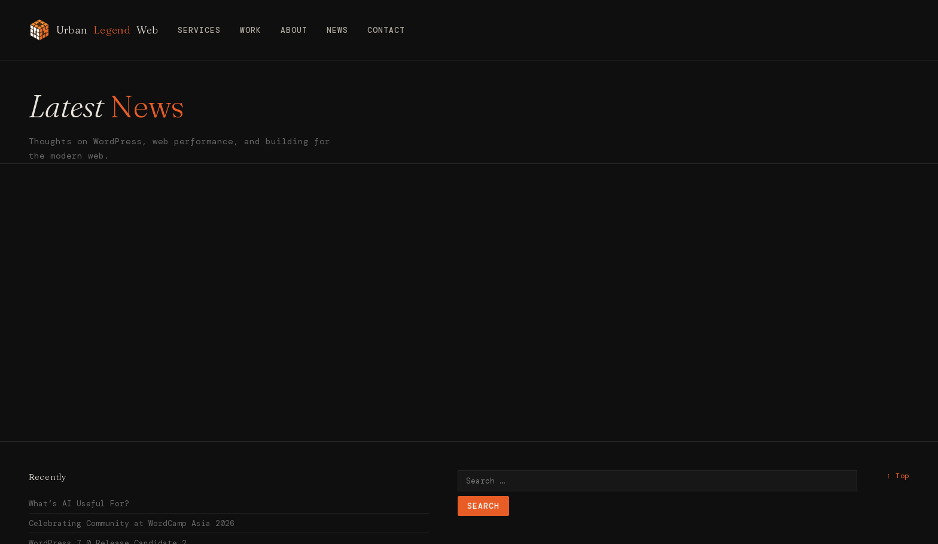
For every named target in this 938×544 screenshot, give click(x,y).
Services (199, 30)
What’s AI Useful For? (79, 504)
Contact (386, 30)
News (337, 30)
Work (250, 30)
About (294, 30)
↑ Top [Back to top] (897, 476)
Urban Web (94, 30)
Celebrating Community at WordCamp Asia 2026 (131, 523)
